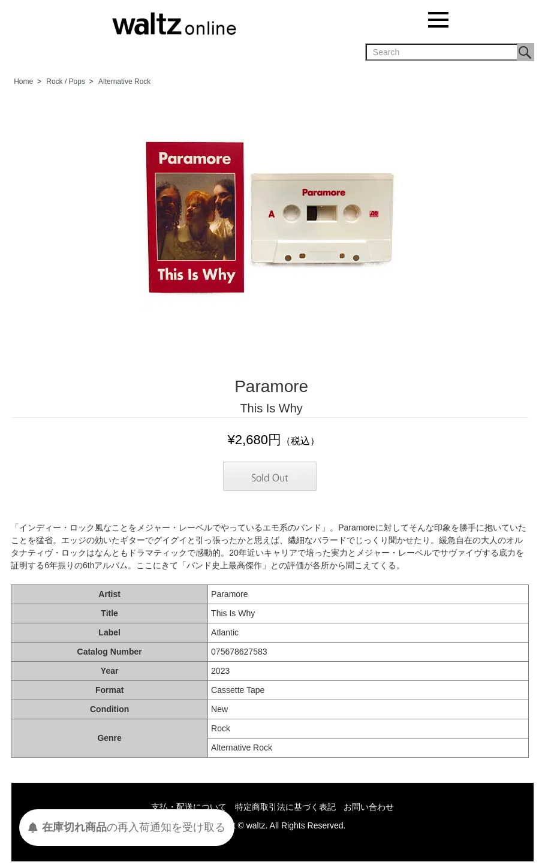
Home (23, 81)
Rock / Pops (65, 81)
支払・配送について (189, 807)
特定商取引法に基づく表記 (285, 807)
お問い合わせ (369, 807)
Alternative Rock (124, 81)
